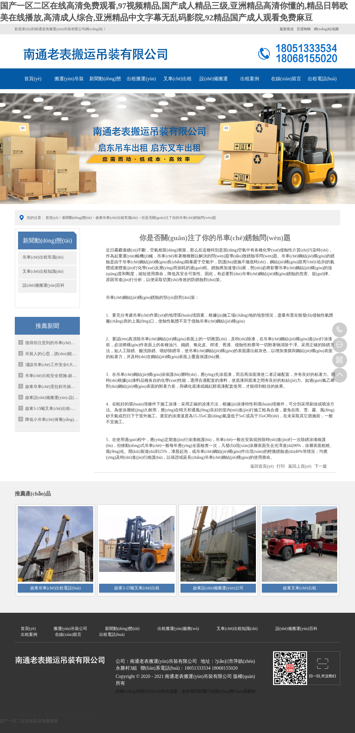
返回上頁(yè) (300, 466)
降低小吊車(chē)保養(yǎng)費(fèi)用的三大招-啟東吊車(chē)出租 (51, 419)
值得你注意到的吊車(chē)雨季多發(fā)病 (51, 343)
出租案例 (249, 78)
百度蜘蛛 (304, 29)
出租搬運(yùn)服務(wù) (141, 86)
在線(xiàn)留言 (286, 78)
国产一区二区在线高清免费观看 (29, 721)
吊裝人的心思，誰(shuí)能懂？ (51, 354)
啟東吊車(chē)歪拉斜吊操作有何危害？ (51, 386)
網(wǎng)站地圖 (326, 29)
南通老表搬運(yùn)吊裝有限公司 (96, 53)
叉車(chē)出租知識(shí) (177, 86)
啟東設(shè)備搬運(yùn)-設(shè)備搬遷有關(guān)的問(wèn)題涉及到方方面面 (51, 397)
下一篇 (320, 466)
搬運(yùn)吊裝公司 (69, 86)
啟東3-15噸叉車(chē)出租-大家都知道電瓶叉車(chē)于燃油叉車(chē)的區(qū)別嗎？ (51, 408)
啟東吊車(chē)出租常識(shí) (117, 218)
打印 (281, 466)
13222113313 (339, 330)
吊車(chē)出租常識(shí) (42, 257)
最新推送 (287, 29)
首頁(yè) (32, 78)
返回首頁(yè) (262, 466)
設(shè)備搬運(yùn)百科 (213, 86)
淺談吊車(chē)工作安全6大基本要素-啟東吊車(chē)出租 (51, 365)
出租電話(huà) (322, 78)
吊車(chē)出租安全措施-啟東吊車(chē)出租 (51, 375)
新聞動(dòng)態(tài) (105, 86)
